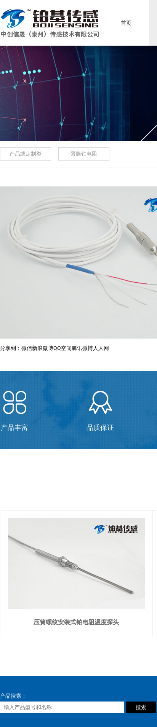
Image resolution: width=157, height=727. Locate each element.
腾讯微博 (82, 348)
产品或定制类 (26, 154)
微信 (26, 348)
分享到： (10, 348)
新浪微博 (42, 348)
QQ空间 (62, 348)
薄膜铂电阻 (83, 154)
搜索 (141, 707)
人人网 (101, 348)
